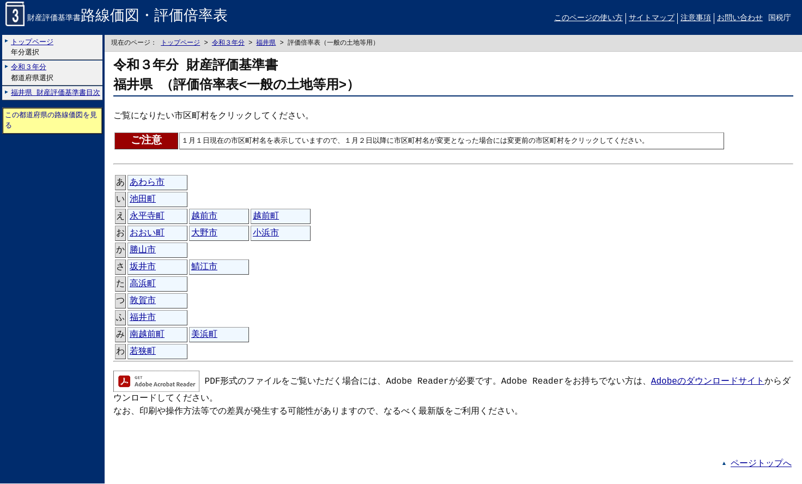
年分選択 (32, 47)
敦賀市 (143, 301)
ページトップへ (761, 464)
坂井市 (143, 268)
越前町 (266, 217)
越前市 (204, 217)
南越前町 (147, 335)
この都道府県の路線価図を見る (51, 121)
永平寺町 (147, 217)
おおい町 (147, 234)
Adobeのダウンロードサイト (707, 381)
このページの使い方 (588, 18)
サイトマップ (652, 18)
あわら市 (147, 183)
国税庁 (779, 18)
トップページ (180, 43)
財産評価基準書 (116, 19)
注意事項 (696, 18)
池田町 (143, 200)
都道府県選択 (32, 73)
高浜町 (143, 285)
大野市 (204, 234)
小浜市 (266, 234)
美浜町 (204, 335)
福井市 (143, 318)
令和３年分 (228, 43)
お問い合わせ (740, 18)
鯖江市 (204, 268)
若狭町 (143, 352)
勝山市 (143, 251)
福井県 (266, 43)
